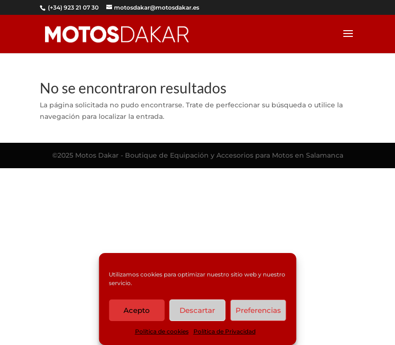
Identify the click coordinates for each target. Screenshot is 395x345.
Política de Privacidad (224, 331)
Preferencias (258, 310)
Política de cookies (162, 331)
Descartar (197, 310)
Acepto (137, 310)
